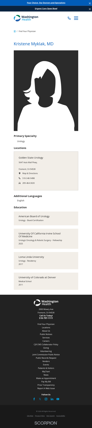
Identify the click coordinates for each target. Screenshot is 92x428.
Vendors (46, 361)
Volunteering (46, 351)
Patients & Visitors (46, 368)
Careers (46, 341)
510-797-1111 (46, 318)
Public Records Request (46, 358)
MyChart (46, 371)
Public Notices (46, 334)
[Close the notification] (90, 3)
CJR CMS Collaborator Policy (46, 344)
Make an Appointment (46, 378)
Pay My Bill (46, 381)
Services (46, 337)
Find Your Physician (46, 324)
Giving (46, 348)
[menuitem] (30, 415)
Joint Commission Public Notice (46, 354)
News (46, 375)
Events (46, 364)
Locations (46, 327)
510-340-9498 (28, 178)
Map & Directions (30, 173)
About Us (46, 331)
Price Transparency (46, 385)
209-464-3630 (28, 183)
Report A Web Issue (46, 388)
